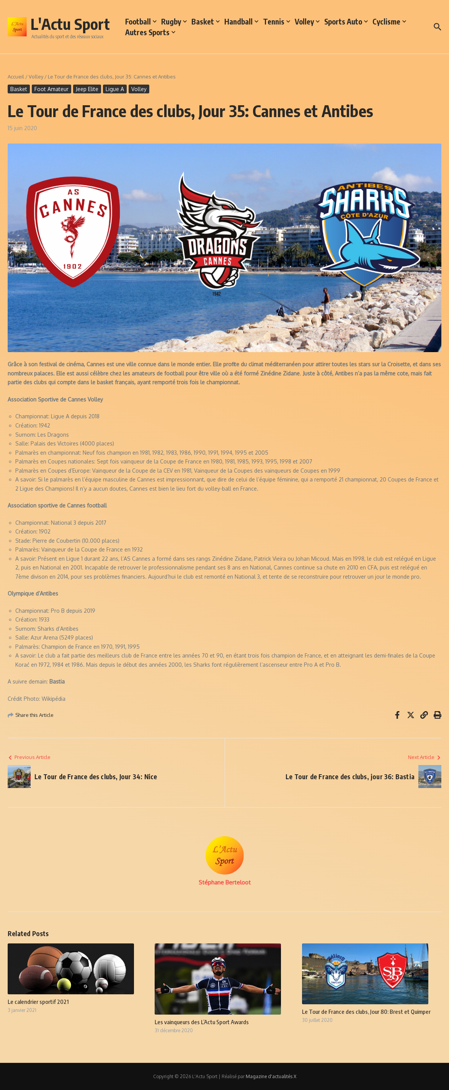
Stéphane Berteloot (225, 882)
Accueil (16, 76)
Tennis (276, 21)
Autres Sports (150, 32)
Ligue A (115, 89)
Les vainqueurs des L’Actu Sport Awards (202, 1021)
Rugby (174, 21)
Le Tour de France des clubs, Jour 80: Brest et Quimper (366, 1011)
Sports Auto (346, 21)
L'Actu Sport (70, 23)
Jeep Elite (87, 89)
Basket (205, 21)
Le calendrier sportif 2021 (38, 1001)
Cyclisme (389, 21)
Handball (241, 21)
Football (141, 21)
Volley (307, 21)
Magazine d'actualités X (271, 1076)
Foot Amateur (51, 89)
